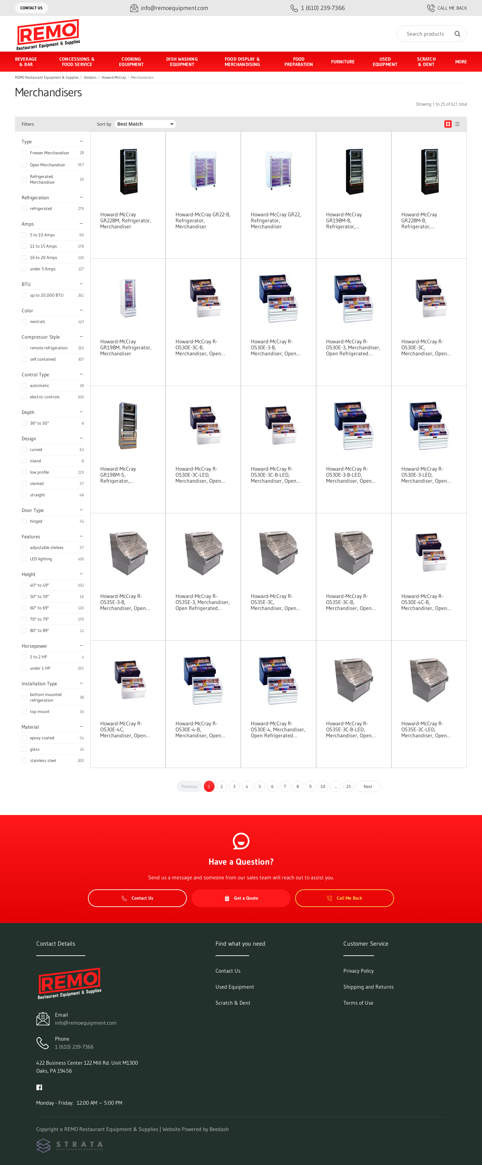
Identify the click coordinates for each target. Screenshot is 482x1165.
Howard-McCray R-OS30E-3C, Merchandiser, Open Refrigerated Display (424, 347)
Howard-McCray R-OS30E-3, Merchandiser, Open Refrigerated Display (353, 347)
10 (322, 786)
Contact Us (31, 7)
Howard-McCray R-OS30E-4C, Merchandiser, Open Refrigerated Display (123, 729)
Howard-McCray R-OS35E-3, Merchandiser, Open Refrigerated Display (203, 602)
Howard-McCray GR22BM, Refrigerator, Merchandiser (125, 220)
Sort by (104, 124)
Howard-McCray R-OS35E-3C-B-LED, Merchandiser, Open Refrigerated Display (349, 729)
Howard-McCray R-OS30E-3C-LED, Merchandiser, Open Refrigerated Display (199, 475)
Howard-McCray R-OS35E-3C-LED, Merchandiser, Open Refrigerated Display (424, 729)
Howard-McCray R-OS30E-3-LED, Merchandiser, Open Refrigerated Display (424, 475)
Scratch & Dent (426, 61)
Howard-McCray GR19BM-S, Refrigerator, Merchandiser (118, 475)
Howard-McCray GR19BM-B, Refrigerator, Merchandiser (344, 220)
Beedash (219, 1129)
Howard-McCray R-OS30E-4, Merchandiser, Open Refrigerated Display (278, 729)
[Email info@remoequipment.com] (169, 8)
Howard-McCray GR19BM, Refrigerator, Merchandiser (126, 347)
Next (368, 786)
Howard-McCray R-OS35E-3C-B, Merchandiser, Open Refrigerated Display (349, 602)
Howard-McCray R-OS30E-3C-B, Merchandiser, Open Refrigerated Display (199, 347)
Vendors (90, 77)
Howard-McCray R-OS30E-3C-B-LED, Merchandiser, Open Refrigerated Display (274, 475)
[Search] (431, 33)
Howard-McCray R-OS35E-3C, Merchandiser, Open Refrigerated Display (274, 602)
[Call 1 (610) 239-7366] (317, 8)
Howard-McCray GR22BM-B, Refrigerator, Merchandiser (419, 220)
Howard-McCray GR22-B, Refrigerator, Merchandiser (203, 220)
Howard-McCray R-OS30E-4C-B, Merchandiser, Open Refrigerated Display (424, 602)
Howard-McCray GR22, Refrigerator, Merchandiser (276, 220)
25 (348, 786)
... (336, 786)
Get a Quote (241, 898)
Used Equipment (385, 61)
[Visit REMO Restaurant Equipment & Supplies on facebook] (39, 1086)
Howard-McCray (114, 77)
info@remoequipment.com (86, 1022)
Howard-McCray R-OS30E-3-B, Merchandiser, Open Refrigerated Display (274, 347)
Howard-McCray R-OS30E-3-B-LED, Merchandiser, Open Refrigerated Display (349, 475)
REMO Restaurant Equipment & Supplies (47, 77)
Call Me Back (447, 8)
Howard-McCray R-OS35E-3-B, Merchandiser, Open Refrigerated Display (123, 602)
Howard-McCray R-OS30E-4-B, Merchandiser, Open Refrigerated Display (199, 729)
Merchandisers (142, 77)
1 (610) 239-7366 (74, 1046)
